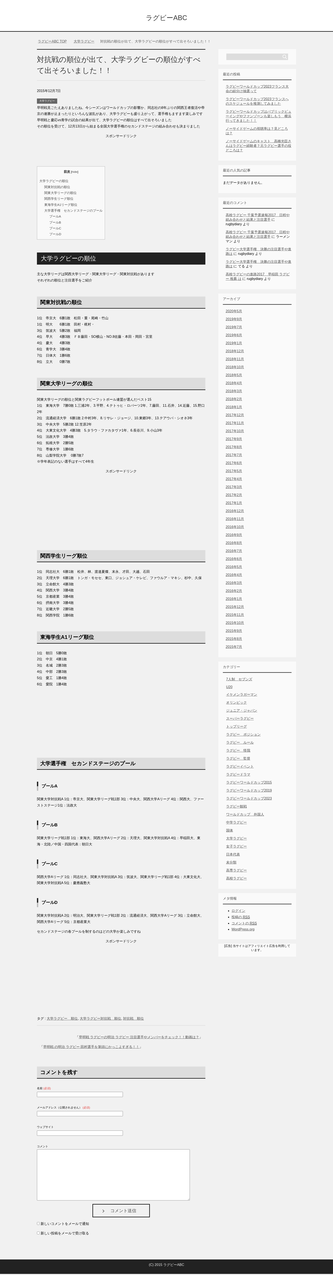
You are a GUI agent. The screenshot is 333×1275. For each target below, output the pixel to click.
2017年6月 (234, 464)
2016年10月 (235, 528)
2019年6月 (234, 336)
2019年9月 (234, 320)
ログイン (238, 912)
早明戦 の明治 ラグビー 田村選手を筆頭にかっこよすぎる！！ (91, 1048)
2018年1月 (234, 408)
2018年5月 (234, 376)
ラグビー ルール (240, 743)
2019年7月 (234, 328)
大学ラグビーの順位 (53, 182)
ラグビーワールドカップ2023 (249, 799)
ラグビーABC (166, 18)
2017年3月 (234, 488)
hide (75, 173)
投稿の (241, 918)
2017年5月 (234, 472)
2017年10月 (235, 432)
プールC (55, 229)
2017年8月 (234, 448)
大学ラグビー (47, 101)
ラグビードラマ (238, 775)
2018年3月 (234, 392)
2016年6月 (234, 560)
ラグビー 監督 (238, 759)
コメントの (244, 924)
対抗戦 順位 (133, 1019)
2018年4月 (234, 384)
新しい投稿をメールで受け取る (65, 1234)
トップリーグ (236, 727)
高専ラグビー (236, 871)
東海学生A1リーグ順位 (61, 206)
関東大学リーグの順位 (60, 194)
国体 (229, 831)
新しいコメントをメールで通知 (65, 1225)
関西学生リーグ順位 (58, 200)
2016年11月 (235, 520)
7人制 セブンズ (239, 680)
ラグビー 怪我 (238, 751)
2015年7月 (234, 648)
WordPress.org (243, 930)
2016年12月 (235, 512)
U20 (229, 688)
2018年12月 (235, 352)
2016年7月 (234, 552)
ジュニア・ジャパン (241, 711)
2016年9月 (234, 536)
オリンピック (236, 703)
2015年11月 (235, 616)
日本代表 (233, 855)
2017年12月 (235, 416)
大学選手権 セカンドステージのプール (73, 211)
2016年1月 (234, 600)
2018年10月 (235, 368)
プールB (55, 223)
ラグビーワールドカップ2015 (249, 783)
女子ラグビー (236, 847)
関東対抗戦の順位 (57, 188)
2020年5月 (234, 312)
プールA (55, 217)
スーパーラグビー (240, 719)
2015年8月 (234, 640)
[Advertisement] (121, 151)
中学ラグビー (236, 823)
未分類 (231, 863)
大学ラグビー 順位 (62, 1019)
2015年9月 (234, 632)
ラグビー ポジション (243, 735)
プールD (55, 235)
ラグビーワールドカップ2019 (249, 791)
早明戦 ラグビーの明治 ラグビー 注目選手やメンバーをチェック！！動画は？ (139, 1038)
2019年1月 (234, 344)
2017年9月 (234, 440)
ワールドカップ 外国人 (245, 815)
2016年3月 (234, 584)
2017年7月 (234, 456)
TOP (52, 42)
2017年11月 (235, 424)
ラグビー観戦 (236, 807)
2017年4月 (234, 480)
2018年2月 (234, 400)
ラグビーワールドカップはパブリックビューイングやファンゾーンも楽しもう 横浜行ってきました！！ (258, 117)
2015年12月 (235, 608)
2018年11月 (235, 360)
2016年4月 (234, 576)
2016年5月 (234, 568)
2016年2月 (234, 592)
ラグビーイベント (240, 767)
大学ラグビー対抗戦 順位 (100, 1019)
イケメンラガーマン (241, 695)
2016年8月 (234, 544)
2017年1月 (234, 504)
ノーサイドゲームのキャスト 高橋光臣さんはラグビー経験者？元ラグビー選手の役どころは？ (258, 146)
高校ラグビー (236, 879)
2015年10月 (235, 624)
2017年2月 (234, 496)
